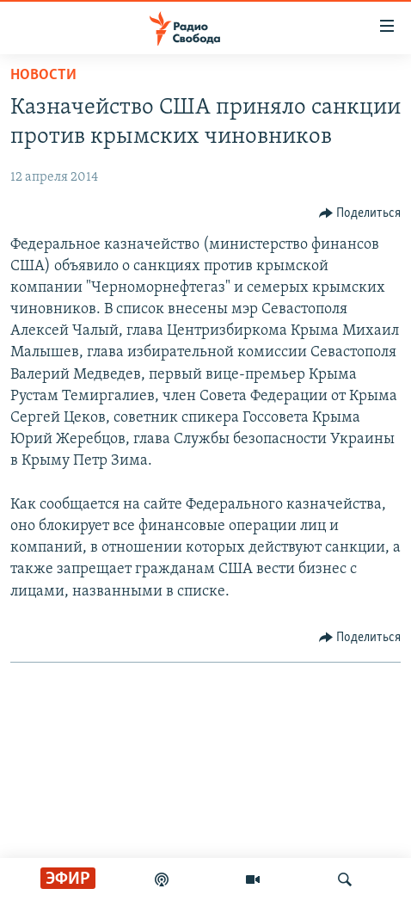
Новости (43, 75)
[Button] (360, 213)
